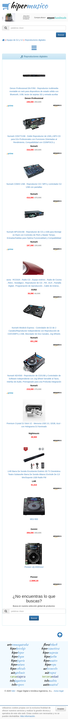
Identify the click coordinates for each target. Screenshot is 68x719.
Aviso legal (58, 691)
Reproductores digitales (35, 40)
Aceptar (60, 709)
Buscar (61, 35)
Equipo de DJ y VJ (15, 40)
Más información (27, 716)
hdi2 (13, 691)
